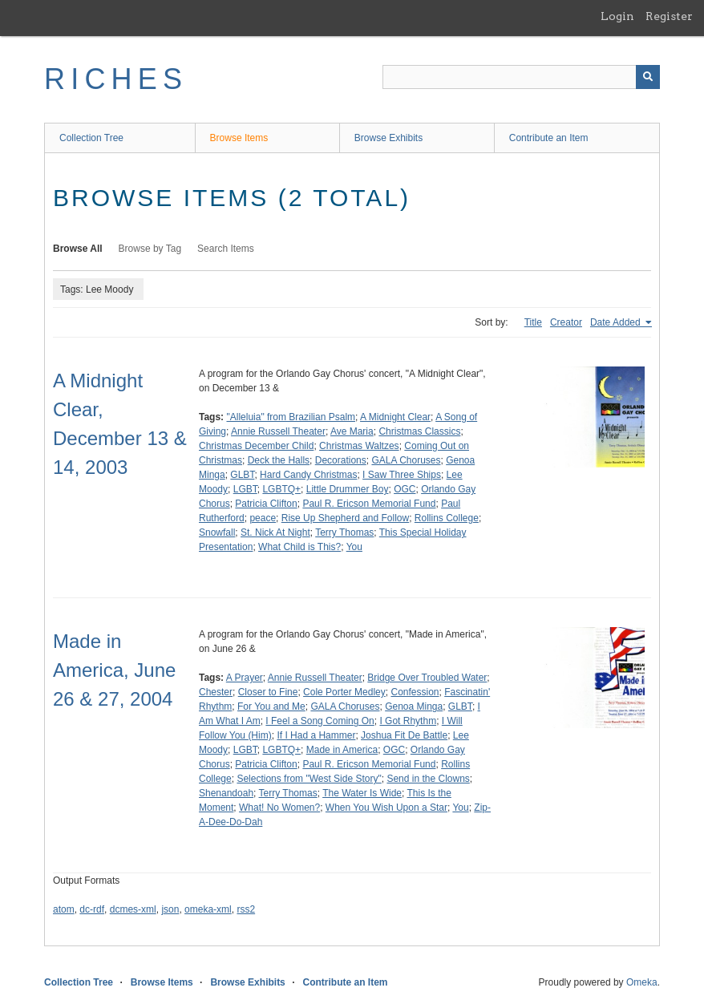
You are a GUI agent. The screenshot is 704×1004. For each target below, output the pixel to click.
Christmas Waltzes (359, 445)
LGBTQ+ (281, 489)
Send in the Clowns (427, 778)
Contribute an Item (549, 138)
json (170, 909)
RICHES (116, 79)
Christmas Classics (419, 431)
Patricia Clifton (266, 503)
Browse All (78, 248)
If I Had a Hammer (316, 735)
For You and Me (271, 706)
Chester (216, 692)
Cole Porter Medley (344, 692)
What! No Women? (279, 807)
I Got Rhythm (407, 721)
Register (669, 16)
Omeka (641, 982)
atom (64, 909)
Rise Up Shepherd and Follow (345, 518)
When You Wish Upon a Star (386, 807)
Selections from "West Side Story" (309, 778)
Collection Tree (91, 138)
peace (262, 518)
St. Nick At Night (275, 532)
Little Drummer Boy (347, 489)
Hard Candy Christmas (308, 474)
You (354, 547)
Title (533, 322)
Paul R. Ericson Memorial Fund (368, 503)
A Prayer (244, 677)
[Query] (521, 77)
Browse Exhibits (388, 138)
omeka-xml (208, 909)
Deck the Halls (279, 460)
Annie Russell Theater (278, 431)
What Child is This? (299, 547)
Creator (566, 322)
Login (617, 16)
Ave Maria (352, 431)
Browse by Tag (150, 248)
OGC (404, 489)
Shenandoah (226, 793)
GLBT (242, 474)
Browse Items (239, 138)
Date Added (616, 322)
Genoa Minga (414, 706)
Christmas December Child (256, 445)
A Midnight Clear (395, 417)
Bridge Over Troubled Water (427, 677)
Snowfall (217, 532)
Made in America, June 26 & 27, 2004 (114, 670)
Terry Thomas (344, 532)
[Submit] (648, 77)
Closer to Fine (268, 692)
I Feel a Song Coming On (319, 721)
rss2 (246, 909)
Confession (414, 692)
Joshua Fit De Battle (404, 735)
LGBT (245, 489)
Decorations (340, 460)
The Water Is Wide (362, 793)
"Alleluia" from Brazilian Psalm (290, 417)
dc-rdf (91, 909)
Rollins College (447, 518)
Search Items (225, 248)
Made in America (342, 749)
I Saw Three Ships (401, 474)
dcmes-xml (133, 909)
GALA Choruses (405, 460)
